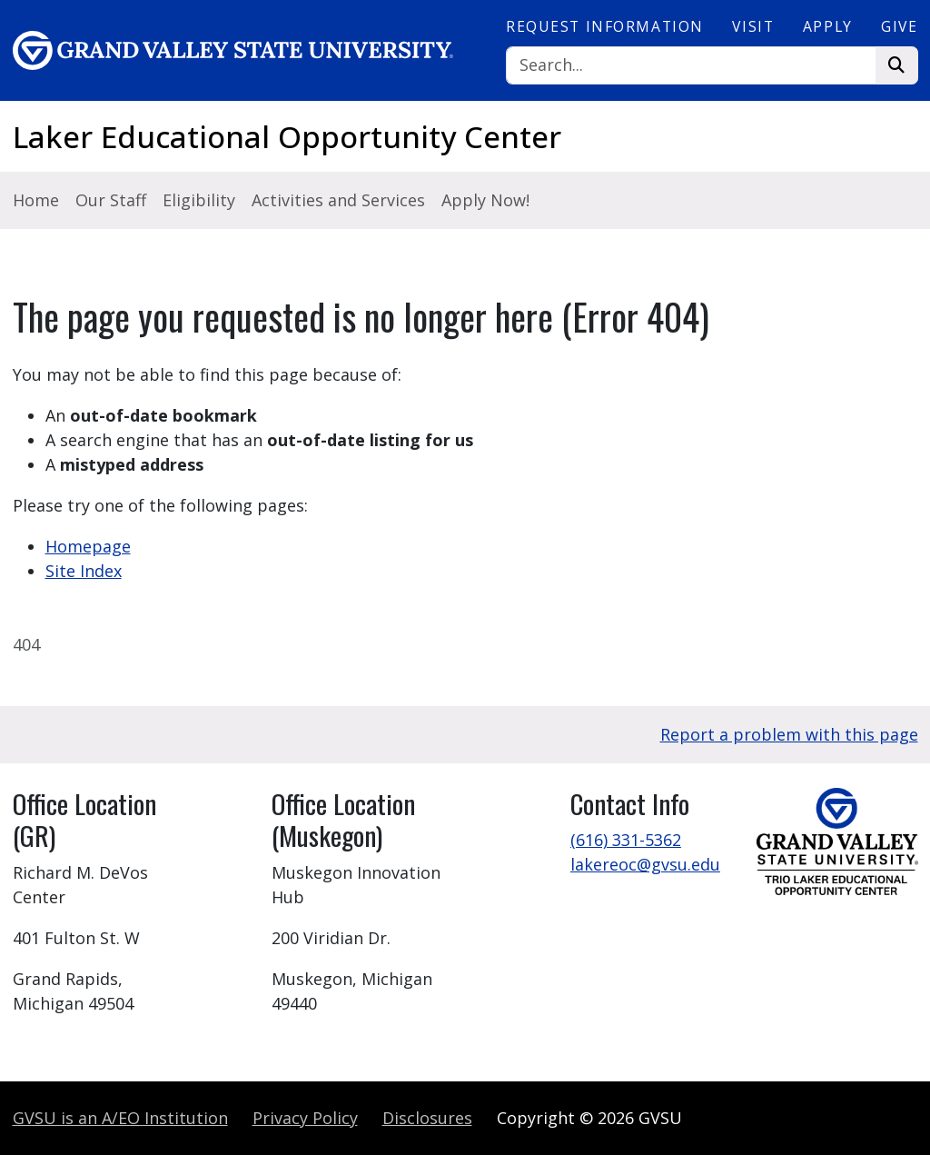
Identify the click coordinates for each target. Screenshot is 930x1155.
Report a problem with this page (789, 734)
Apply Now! (485, 200)
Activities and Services (338, 200)
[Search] (691, 65)
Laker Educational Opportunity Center (287, 136)
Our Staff (110, 200)
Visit (753, 26)
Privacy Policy (305, 1118)
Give (899, 26)
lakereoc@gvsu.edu (645, 864)
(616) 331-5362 (625, 840)
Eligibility (199, 200)
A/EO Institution (120, 1118)
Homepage (88, 546)
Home (36, 200)
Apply (828, 26)
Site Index (83, 571)
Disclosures (427, 1118)
